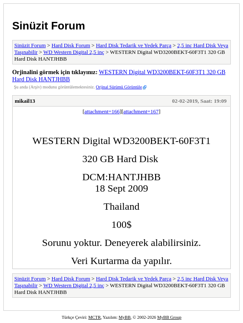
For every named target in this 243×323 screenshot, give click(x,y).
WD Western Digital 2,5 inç (73, 52)
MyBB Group (169, 317)
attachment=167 (140, 111)
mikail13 (25, 101)
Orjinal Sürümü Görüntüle (119, 87)
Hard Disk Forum (71, 45)
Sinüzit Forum (48, 25)
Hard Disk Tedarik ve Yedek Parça (133, 45)
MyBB (124, 317)
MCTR (94, 317)
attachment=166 (102, 111)
